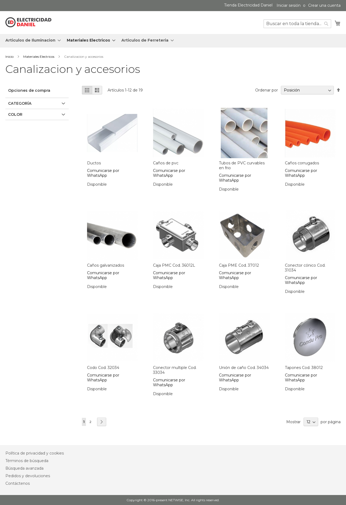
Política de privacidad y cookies (34, 453)
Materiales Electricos (39, 57)
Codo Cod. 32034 (103, 367)
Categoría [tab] (19, 103)
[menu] (173, 41)
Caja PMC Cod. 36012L (174, 265)
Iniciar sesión (289, 5)
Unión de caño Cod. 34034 (244, 367)
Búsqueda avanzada (24, 468)
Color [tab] (15, 114)
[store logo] (28, 22)
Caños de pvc (165, 163)
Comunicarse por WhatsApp (103, 173)
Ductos (94, 163)
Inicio (9, 57)
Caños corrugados (302, 163)
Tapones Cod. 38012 (304, 367)
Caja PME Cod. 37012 (239, 265)
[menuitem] (31, 40)
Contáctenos (17, 483)
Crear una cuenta (324, 5)
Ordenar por (266, 90)
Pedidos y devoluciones (27, 475)
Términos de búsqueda (26, 460)
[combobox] (297, 23)
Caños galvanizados (105, 265)
